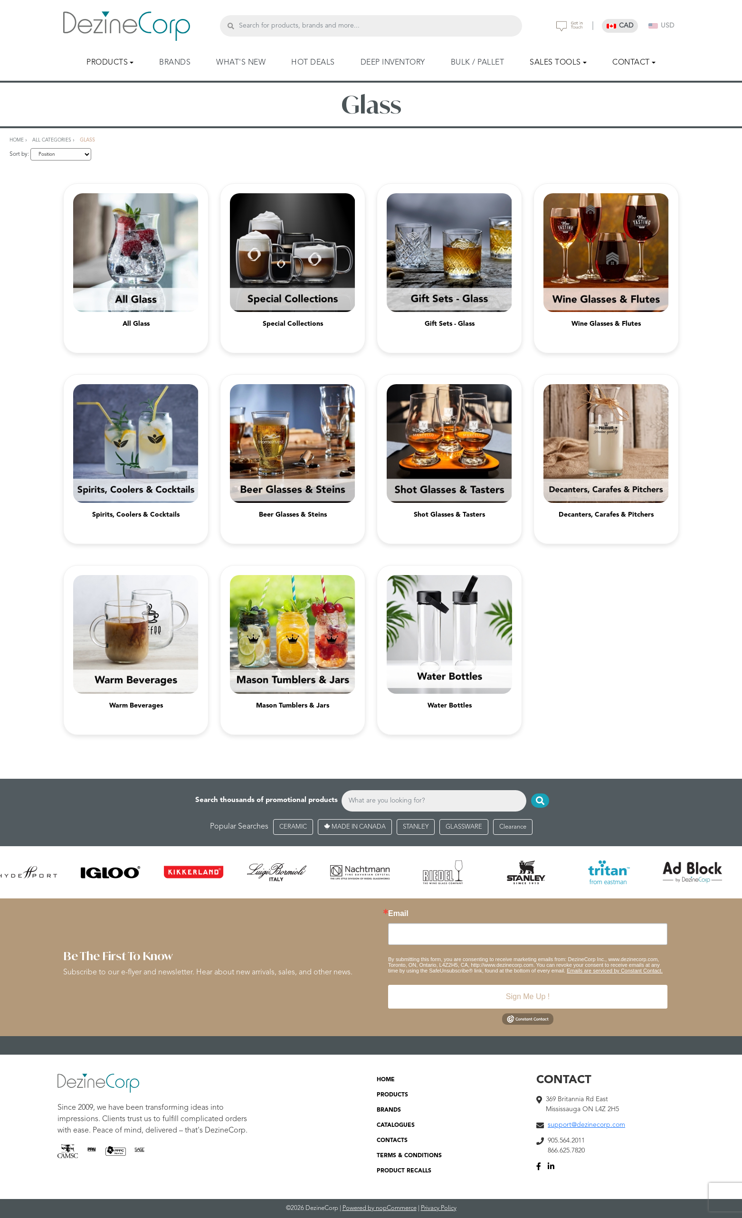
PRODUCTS (392, 1095)
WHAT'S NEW (241, 62)
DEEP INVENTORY (393, 62)
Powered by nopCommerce (379, 1208)
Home (17, 140)
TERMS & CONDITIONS (409, 1156)
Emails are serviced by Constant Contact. (615, 970)
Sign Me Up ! (528, 996)
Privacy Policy (439, 1208)
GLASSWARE (464, 827)
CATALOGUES (396, 1125)
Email (398, 913)
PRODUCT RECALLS (404, 1171)
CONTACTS (392, 1140)
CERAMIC (293, 827)
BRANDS (174, 62)
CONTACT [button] (631, 62)
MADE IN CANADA (355, 827)
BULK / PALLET (477, 62)
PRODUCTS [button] (107, 62)
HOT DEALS (313, 62)
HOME (386, 1080)
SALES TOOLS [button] (555, 62)
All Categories (51, 140)
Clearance (512, 827)
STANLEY (415, 827)
